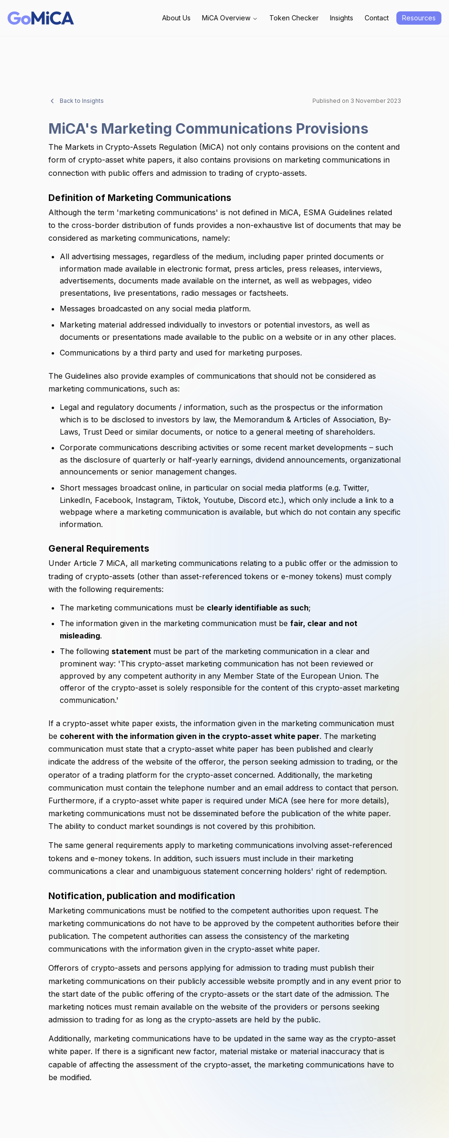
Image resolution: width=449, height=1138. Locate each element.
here (316, 800)
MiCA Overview (230, 18)
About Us (176, 18)
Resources (419, 18)
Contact (377, 18)
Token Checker (294, 18)
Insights (341, 18)
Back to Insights (76, 101)
